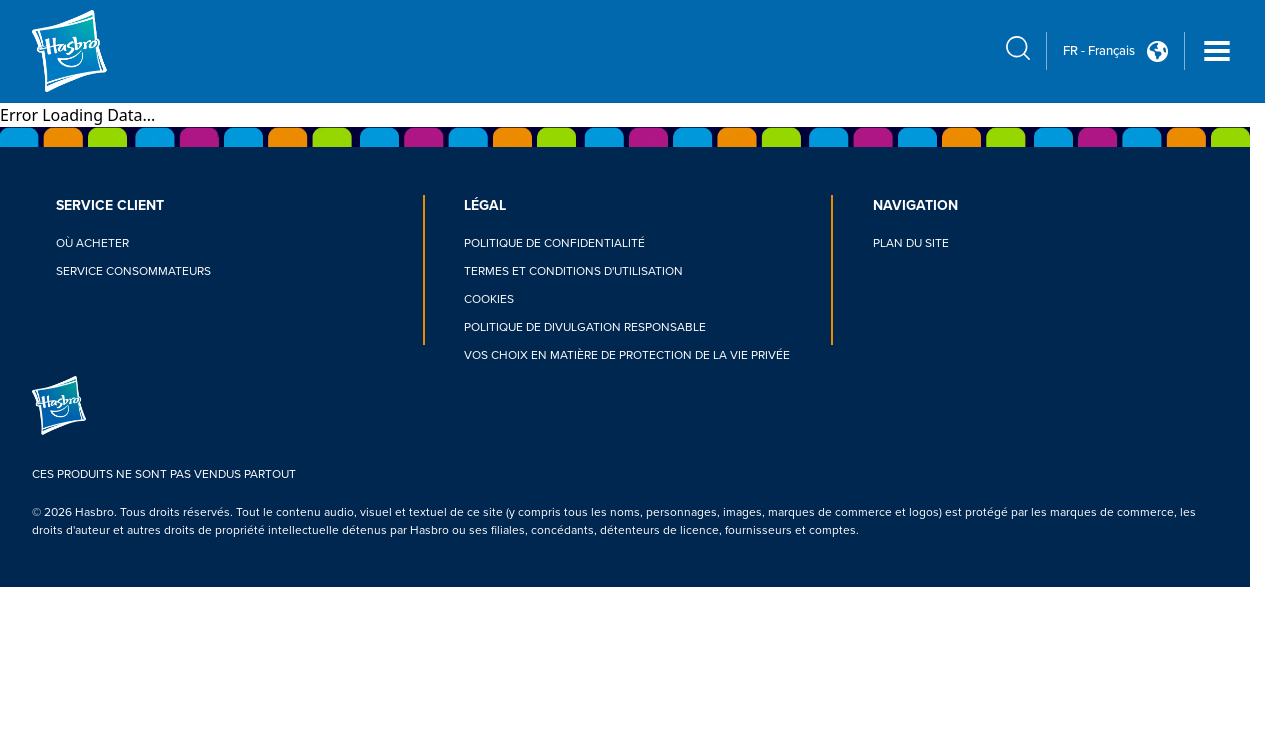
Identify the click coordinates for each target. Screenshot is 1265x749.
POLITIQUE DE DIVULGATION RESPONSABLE (585, 327)
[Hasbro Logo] (104, 51)
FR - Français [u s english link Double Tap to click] (1099, 51)
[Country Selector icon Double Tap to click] (1157, 51)
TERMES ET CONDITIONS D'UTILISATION (573, 271)
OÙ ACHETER (92, 243)
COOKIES (489, 299)
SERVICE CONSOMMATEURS (133, 271)
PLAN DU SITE (911, 243)
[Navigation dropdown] (1217, 51)
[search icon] (1018, 48)
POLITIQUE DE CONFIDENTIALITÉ (554, 243)
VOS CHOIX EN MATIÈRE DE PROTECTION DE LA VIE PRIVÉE (627, 355)
